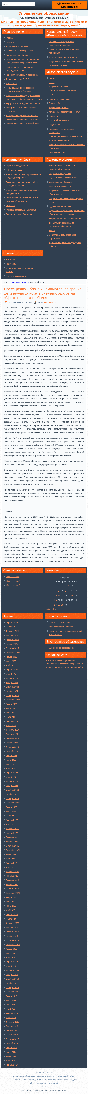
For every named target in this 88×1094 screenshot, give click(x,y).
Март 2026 (11, 627)
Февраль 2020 (12, 923)
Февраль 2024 (12, 730)
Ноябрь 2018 (12, 983)
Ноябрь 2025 (12, 644)
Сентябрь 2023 (13, 751)
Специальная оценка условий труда (23, 123)
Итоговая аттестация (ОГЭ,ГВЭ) (21, 210)
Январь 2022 (12, 833)
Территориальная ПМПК (17, 79)
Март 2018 (11, 1017)
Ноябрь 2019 (12, 936)
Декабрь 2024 (12, 687)
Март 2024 (11, 725)
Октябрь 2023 (12, 747)
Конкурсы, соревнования (60, 99)
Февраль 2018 (12, 1022)
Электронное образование (61, 648)
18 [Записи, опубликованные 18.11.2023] (72, 595)
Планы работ (55, 103)
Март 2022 (11, 824)
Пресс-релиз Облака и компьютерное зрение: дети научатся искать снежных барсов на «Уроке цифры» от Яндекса (43, 293)
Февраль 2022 (12, 828)
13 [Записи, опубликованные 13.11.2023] (55, 595)
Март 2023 (11, 777)
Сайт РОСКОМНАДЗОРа (60, 622)
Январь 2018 (12, 1026)
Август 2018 (11, 996)
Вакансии (10, 259)
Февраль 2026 (12, 631)
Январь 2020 (12, 927)
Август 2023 (11, 755)
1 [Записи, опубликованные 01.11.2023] (62, 586)
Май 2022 (10, 816)
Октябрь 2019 (12, 940)
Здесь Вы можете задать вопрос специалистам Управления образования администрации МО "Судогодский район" (65, 664)
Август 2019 (11, 949)
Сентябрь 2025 (13, 652)
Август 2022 (11, 807)
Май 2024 (10, 717)
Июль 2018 (11, 1000)
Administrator (50, 302)
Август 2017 (11, 1047)
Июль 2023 (11, 760)
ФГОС (52, 82)
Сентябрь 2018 (13, 992)
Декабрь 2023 (12, 738)
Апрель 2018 (12, 1013)
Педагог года (55, 125)
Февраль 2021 (12, 871)
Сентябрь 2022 (13, 803)
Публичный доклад (15, 170)
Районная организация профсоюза (22, 75)
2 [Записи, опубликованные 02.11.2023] (65, 586)
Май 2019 (10, 957)
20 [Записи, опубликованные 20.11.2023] (55, 600)
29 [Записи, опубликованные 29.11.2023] (62, 605)
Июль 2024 (11, 708)
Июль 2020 (11, 902)
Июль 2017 (11, 1052)
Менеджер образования (60, 186)
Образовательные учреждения (20, 51)
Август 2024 (11, 704)
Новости (10, 42)
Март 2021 (11, 867)
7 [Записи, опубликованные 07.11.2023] (58, 590)
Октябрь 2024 (12, 695)
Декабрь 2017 (12, 1030)
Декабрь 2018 (12, 979)
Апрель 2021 (12, 863)
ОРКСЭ (52, 94)
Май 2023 (10, 768)
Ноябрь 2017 (12, 1035)
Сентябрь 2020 (13, 893)
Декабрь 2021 (12, 837)
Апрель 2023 (12, 773)
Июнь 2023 (11, 764)
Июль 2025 (11, 661)
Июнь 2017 (11, 1056)
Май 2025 (10, 665)
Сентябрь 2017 (13, 1043)
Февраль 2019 (12, 970)
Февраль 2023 (12, 781)
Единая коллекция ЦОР (60, 206)
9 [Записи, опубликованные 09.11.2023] (65, 590)
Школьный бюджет (57, 152)
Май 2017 (10, 1060)
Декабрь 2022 (12, 790)
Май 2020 (10, 910)
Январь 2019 (12, 974)
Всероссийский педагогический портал (67, 218)
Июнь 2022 (11, 811)
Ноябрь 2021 (12, 841)
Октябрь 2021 (12, 846)
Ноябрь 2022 (12, 794)
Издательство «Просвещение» (63, 178)
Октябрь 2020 (12, 889)
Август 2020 (11, 897)
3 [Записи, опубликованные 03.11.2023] (68, 586)
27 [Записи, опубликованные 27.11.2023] (55, 605)
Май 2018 (10, 1009)
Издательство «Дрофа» (60, 173)
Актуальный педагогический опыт (64, 112)
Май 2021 (10, 858)
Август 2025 (11, 657)
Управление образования (17, 46)
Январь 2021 (12, 876)
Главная (9, 38)
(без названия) (13, 576)
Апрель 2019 (12, 962)
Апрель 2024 (12, 721)
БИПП (52, 78)
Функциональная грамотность (63, 57)
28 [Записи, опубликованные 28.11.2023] (59, 605)
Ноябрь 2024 (12, 691)
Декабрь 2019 (12, 932)
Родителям (11, 264)
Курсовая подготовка (59, 107)
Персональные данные (16, 276)
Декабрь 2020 (12, 880)
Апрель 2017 (12, 1065)
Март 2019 (11, 966)
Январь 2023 (12, 785)
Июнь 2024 (11, 713)
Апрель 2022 (12, 820)
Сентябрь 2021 (13, 850)
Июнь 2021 (11, 854)
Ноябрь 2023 (12, 743)
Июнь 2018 (11, 1005)
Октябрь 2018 (12, 987)
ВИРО (52, 230)
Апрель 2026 (12, 622)
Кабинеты (53, 116)
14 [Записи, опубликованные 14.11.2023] (59, 595)
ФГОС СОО (11, 83)
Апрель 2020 (12, 914)
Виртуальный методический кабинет (23, 103)
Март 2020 (11, 919)
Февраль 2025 (12, 678)
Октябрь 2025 (12, 648)
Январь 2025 (12, 682)
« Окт (48, 609)
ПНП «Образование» (59, 120)
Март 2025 (11, 674)
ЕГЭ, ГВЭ (10, 205)
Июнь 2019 (11, 953)
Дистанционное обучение (18, 55)
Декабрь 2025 (12, 639)
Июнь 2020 (11, 906)
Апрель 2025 (12, 670)
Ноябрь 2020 (12, 884)
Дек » (54, 609)
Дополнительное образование (20, 214)
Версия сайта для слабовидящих (69, 5)
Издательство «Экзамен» (61, 182)
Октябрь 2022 (12, 798)
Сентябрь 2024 (13, 700)
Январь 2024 (12, 734)
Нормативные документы (17, 166)
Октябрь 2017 (12, 1039)
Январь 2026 (12, 635)
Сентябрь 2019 (13, 944)
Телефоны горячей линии (61, 627)
